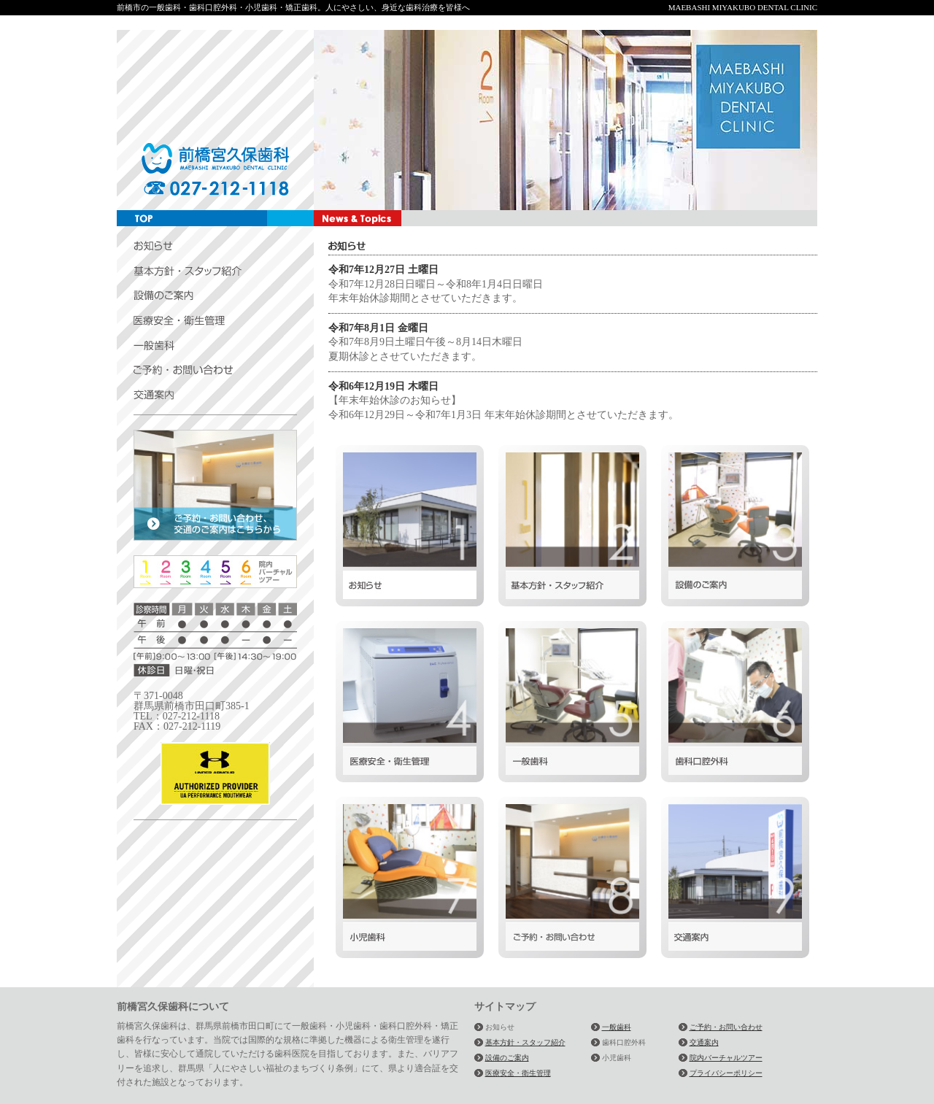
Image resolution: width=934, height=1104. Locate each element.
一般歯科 (616, 1027)
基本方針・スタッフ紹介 (525, 1042)
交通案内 (704, 1042)
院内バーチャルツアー (726, 1058)
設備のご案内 (507, 1058)
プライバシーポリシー (726, 1073)
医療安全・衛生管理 (518, 1073)
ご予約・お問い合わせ (726, 1027)
